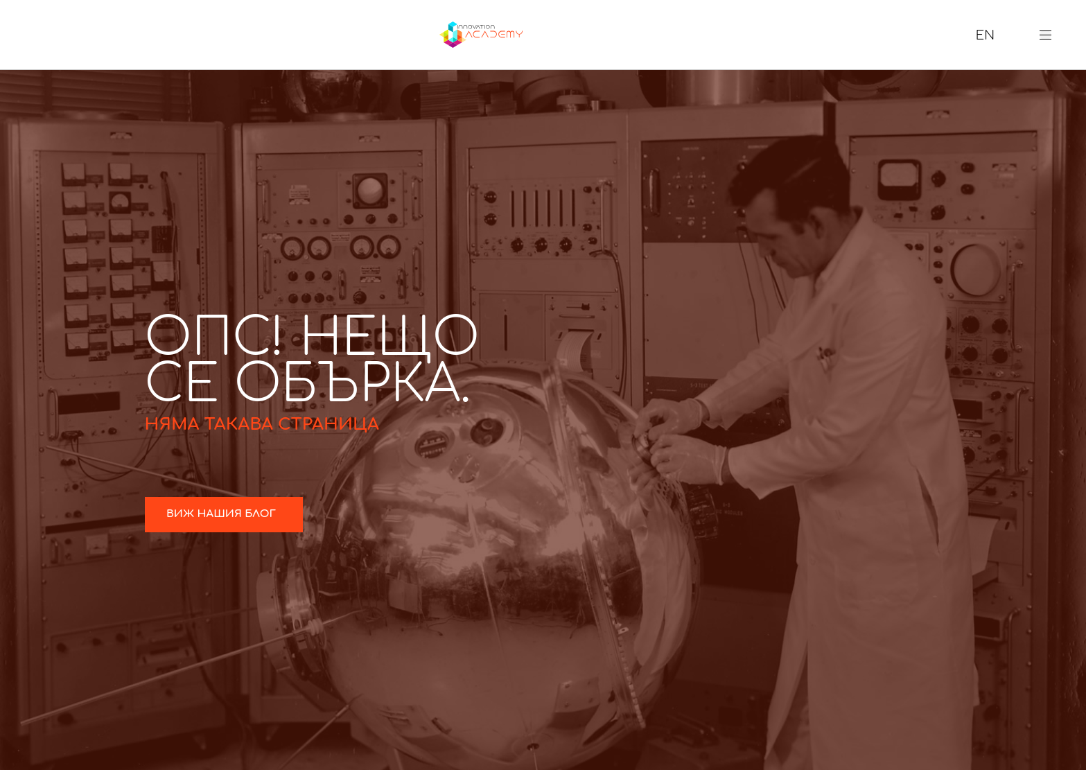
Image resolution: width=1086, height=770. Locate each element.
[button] (1051, 34)
